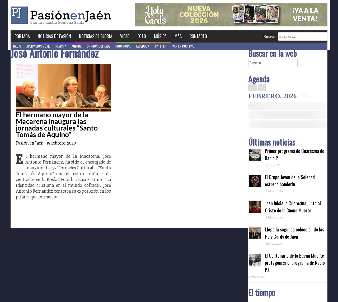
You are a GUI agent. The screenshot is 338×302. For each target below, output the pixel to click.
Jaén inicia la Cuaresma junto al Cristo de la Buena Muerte (293, 207)
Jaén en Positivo (183, 46)
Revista (60, 46)
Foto (142, 36)
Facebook (142, 46)
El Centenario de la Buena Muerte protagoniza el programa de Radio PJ (295, 262)
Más (178, 36)
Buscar (268, 36)
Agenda (77, 46)
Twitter (160, 46)
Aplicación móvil (38, 46)
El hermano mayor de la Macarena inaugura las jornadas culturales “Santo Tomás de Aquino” (57, 124)
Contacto (198, 36)
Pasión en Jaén (62, 15)
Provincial (123, 46)
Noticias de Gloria (95, 36)
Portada (22, 36)
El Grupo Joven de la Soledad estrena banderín (290, 181)
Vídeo (125, 36)
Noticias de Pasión (54, 36)
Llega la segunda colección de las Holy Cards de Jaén (294, 233)
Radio (17, 46)
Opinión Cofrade (98, 46)
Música (160, 36)
